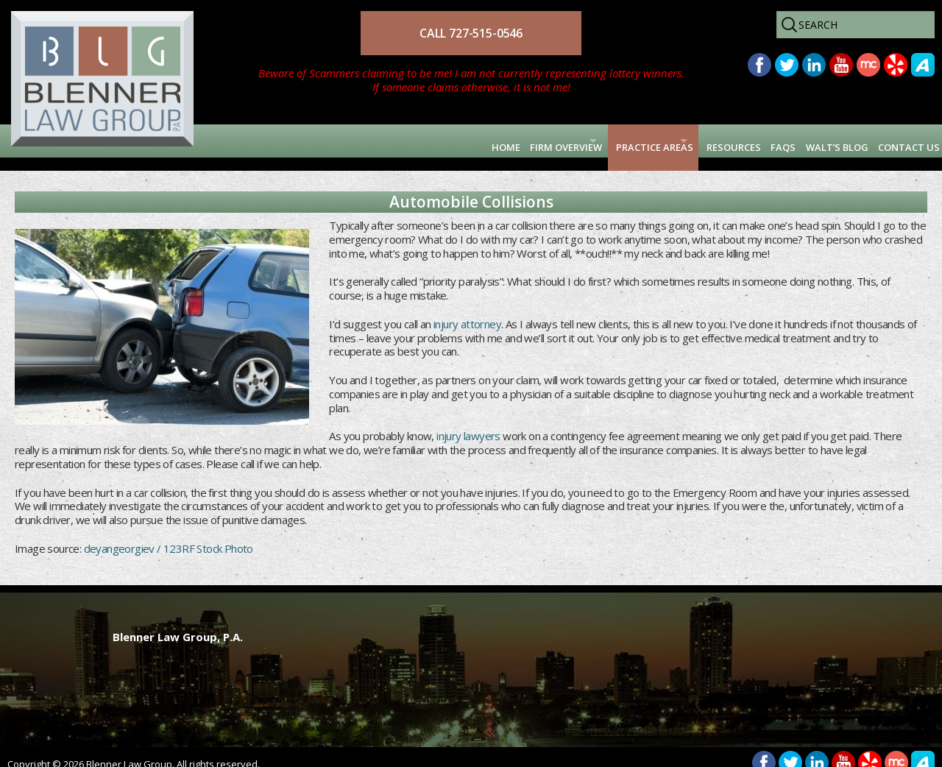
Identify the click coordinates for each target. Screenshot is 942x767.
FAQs (728, 140)
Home (342, 140)
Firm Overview (422, 140)
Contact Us (894, 140)
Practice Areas (548, 140)
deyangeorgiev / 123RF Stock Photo (168, 535)
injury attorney (466, 310)
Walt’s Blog (800, 140)
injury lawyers (468, 423)
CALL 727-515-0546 (471, 33)
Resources (661, 140)
